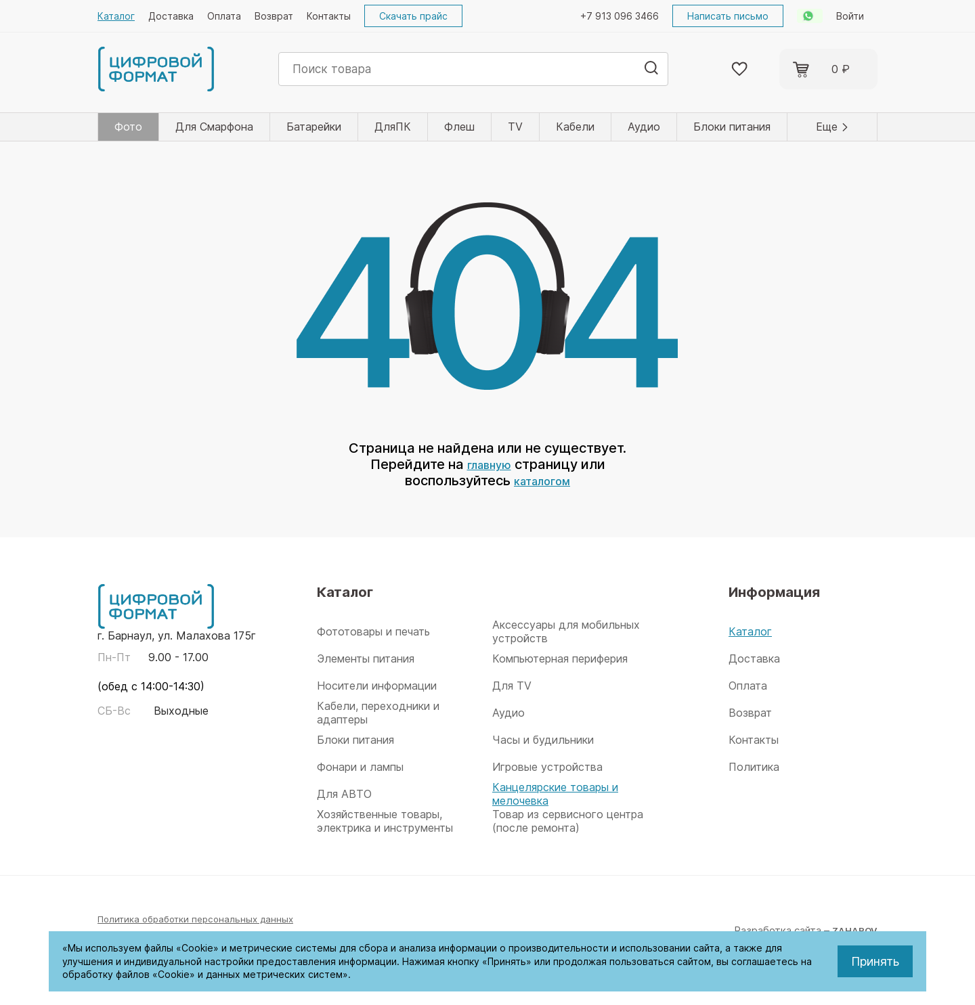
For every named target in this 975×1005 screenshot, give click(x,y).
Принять (875, 961)
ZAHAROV (852, 930)
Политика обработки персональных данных (203, 918)
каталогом (542, 480)
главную (489, 464)
